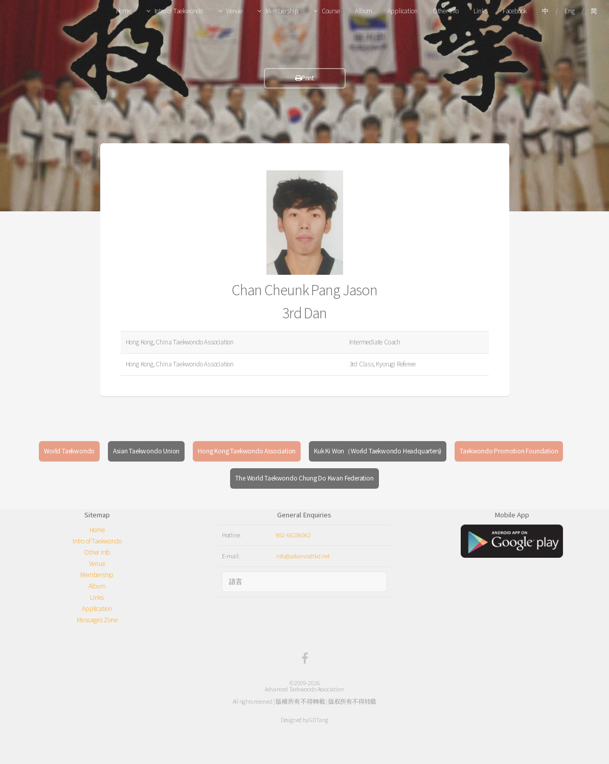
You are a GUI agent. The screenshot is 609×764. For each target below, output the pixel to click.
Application (403, 11)
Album (363, 11)
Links (480, 11)
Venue (234, 11)
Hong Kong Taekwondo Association (247, 451)
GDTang (318, 720)
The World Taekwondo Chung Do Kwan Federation (304, 478)
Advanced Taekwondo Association (304, 689)
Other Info (446, 11)
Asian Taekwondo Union (146, 451)
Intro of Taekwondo (178, 11)
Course (331, 11)
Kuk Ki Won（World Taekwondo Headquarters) (377, 451)
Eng (569, 11)
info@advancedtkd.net (303, 556)
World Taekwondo (69, 451)
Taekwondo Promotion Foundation (509, 451)
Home (123, 11)
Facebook (515, 11)
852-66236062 (293, 535)
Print (304, 78)
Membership (282, 11)
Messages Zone (97, 620)
